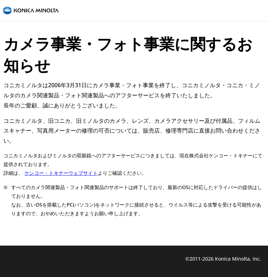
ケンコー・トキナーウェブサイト (61, 173)
